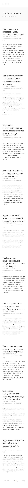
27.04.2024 (12, 178)
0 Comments (19, 38)
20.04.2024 (12, 401)
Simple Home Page (11, 16)
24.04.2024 (12, 311)
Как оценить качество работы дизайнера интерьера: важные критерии (13, 80)
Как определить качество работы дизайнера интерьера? (13, 31)
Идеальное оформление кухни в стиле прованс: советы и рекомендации (13, 129)
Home (4, 16)
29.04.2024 (12, 135)
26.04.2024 (12, 223)
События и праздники (9, 38)
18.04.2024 (12, 448)
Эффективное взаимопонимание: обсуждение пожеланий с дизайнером (14, 262)
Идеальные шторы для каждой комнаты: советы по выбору (13, 443)
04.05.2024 (12, 36)
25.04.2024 (12, 268)
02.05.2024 (12, 86)
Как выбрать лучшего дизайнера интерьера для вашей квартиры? (13, 348)
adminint (6, 36)
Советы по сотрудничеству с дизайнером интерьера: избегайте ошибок (14, 395)
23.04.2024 (12, 354)
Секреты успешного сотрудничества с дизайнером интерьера (13, 306)
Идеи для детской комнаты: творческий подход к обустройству (13, 218)
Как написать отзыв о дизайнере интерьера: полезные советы (13, 173)
